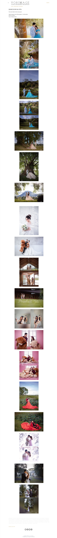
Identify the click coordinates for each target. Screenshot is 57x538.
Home (12, 6)
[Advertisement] (28, 533)
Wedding (21, 6)
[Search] (47, 3)
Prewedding (16, 6)
